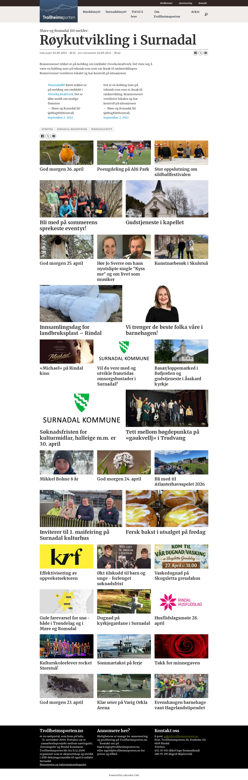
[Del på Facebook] (195, 53)
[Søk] (206, 14)
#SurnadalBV (56, 85)
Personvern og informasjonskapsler (63, 764)
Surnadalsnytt (116, 12)
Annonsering (185, 3)
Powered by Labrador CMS (124, 775)
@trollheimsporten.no (183, 736)
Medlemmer (166, 3)
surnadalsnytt (101, 129)
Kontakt (202, 3)
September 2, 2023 (60, 117)
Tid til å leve (137, 14)
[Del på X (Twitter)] (200, 53)
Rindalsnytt (91, 12)
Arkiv (195, 12)
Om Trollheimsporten (167, 14)
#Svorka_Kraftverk (60, 94)
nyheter (47, 129)
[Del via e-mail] (205, 53)
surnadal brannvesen (72, 129)
